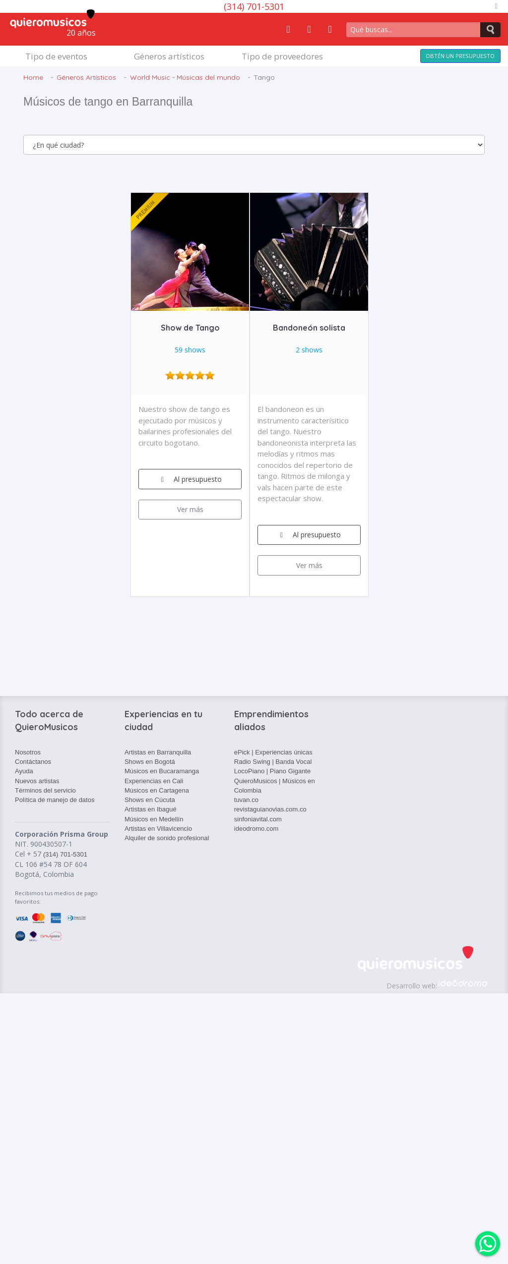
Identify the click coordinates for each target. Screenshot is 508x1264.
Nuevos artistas (37, 781)
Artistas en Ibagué (151, 809)
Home (33, 77)
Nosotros (28, 752)
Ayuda (24, 771)
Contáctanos (33, 761)
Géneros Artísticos (86, 77)
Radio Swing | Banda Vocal (273, 761)
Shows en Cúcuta (150, 800)
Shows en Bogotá (150, 761)
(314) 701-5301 (254, 6)
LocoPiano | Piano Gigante (272, 771)
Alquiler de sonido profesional (167, 838)
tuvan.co (246, 800)
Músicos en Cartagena (157, 790)
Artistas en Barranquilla (158, 752)
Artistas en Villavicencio (158, 828)
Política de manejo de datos (54, 800)
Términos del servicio (45, 790)
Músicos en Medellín (154, 819)
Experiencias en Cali (154, 781)
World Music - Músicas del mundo (185, 77)
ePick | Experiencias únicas (273, 752)
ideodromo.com (256, 828)
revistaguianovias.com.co (270, 809)
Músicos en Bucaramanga (162, 771)
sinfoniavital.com (258, 819)
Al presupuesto (190, 479)
